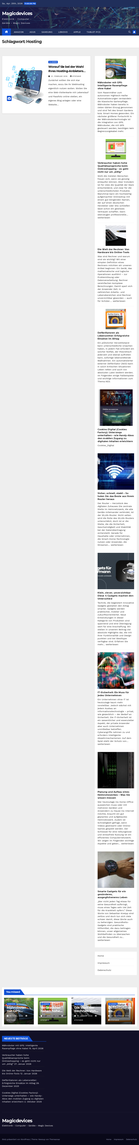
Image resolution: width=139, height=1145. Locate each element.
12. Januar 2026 (85, 1016)
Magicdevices (17, 13)
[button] (129, 32)
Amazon (19, 32)
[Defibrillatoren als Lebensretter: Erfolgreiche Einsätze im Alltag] (116, 319)
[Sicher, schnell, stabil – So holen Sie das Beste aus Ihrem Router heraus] (116, 471)
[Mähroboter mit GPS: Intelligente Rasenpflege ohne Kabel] (116, 69)
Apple (77, 32)
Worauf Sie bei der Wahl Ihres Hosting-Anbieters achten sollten (66, 71)
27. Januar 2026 (51, 1016)
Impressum (104, 963)
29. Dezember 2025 (120, 1016)
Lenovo (63, 32)
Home (101, 956)
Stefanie (75, 76)
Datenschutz (104, 970)
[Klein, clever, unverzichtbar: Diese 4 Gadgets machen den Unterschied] (116, 571)
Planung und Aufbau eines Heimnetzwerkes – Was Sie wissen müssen (114, 795)
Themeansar (54, 1139)
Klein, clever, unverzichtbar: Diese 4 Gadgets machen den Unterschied (115, 595)
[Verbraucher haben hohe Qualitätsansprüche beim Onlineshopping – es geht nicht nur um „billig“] (116, 149)
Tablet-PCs (94, 32)
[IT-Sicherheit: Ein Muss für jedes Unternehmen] (116, 670)
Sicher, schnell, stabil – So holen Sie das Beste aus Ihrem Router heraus (116, 496)
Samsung (47, 32)
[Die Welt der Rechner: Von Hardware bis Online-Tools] (116, 236)
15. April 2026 (17, 1016)
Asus (33, 32)
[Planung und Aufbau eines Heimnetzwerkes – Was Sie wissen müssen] (116, 770)
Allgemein (53, 62)
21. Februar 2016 (59, 76)
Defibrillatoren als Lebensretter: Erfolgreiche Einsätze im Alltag (113, 336)
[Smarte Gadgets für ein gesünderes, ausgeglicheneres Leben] (116, 869)
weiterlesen (104, 217)
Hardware (11, 1004)
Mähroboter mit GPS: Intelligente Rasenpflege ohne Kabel (112, 85)
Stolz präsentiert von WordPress (16, 1139)
